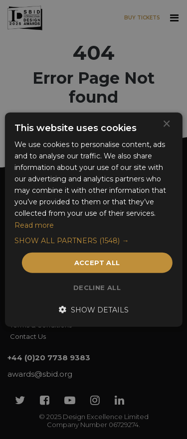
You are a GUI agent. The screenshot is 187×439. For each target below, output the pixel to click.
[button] (93, 240)
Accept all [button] (97, 262)
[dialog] (93, 219)
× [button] (166, 124)
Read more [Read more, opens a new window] (34, 224)
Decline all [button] (97, 288)
